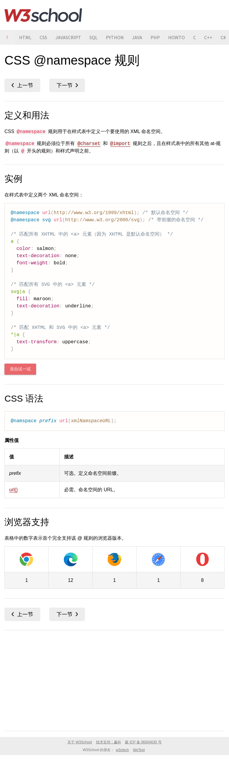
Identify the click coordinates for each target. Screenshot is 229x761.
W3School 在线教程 (43, 15)
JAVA (137, 37)
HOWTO (176, 37)
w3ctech (122, 750)
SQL (93, 37)
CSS (43, 37)
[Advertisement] (114, 679)
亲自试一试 (20, 369)
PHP (155, 37)
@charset (89, 144)
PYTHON (115, 37)
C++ (208, 37)
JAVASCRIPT (68, 37)
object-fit (67, 85)
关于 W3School (79, 742)
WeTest (139, 750)
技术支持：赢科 (108, 742)
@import (120, 144)
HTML (25, 37)
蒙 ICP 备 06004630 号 (143, 742)
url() (13, 489)
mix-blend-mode (22, 85)
